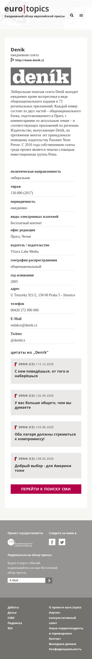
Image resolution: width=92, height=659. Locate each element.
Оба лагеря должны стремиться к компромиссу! (45, 436)
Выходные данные (62, 644)
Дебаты (13, 607)
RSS (10, 628)
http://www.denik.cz (27, 60)
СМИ (11, 618)
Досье (12, 612)
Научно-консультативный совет (62, 618)
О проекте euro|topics (65, 607)
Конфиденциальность (65, 649)
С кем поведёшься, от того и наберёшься (42, 373)
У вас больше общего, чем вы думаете (43, 405)
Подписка (15, 623)
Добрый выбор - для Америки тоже (43, 468)
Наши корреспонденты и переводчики (66, 630)
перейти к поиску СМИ (46, 489)
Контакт (55, 639)
